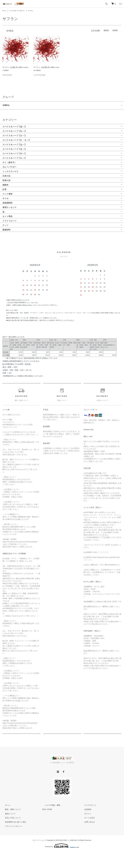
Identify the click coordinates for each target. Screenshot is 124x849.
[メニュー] (120, 3)
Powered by (62, 843)
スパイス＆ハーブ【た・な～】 (16, 137)
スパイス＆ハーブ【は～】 (14, 142)
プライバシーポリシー (11, 823)
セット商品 (7, 214)
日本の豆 (6, 173)
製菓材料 (6, 227)
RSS (44, 807)
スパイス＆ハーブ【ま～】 (14, 146)
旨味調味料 (7, 200)
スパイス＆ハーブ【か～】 (14, 128)
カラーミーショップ (39, 837)
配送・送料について (10, 807)
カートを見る (87, 815)
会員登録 (85, 807)
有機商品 (6, 104)
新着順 (115, 30)
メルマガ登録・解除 (50, 802)
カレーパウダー (9, 164)
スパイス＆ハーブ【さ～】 (19, 10)
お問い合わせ (87, 819)
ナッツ (5, 223)
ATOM (49, 807)
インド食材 (7, 191)
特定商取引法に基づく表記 (12, 819)
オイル (5, 196)
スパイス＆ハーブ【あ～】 (14, 124)
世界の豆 (6, 178)
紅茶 (4, 187)
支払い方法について (10, 815)
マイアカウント (88, 802)
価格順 (106, 30)
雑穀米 (5, 182)
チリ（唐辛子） (9, 160)
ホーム (4, 10)
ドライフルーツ (9, 218)
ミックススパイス (10, 169)
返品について (7, 811)
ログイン (85, 811)
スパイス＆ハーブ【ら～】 (14, 155)
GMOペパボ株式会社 (70, 837)
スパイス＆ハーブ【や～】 (14, 151)
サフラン (35, 10)
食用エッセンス (9, 205)
